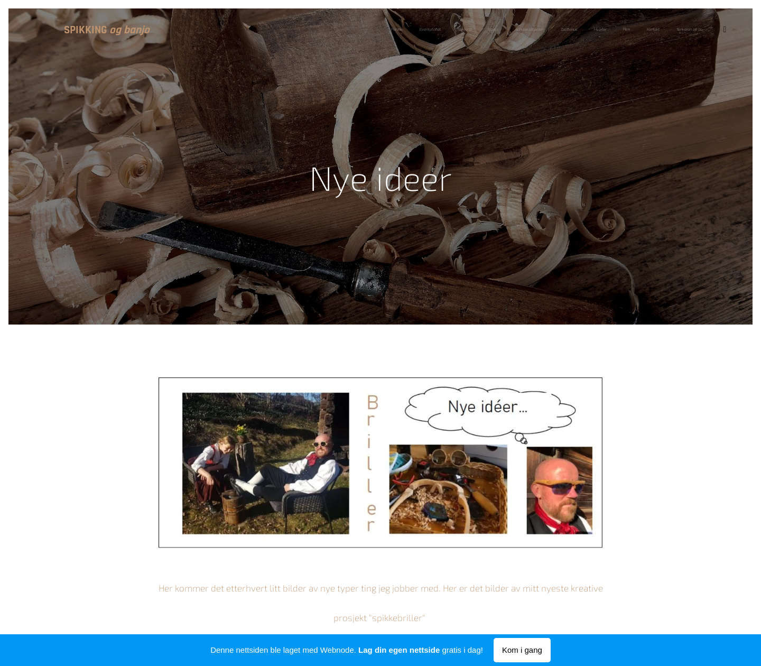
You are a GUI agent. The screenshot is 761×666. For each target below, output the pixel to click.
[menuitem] (311, 30)
